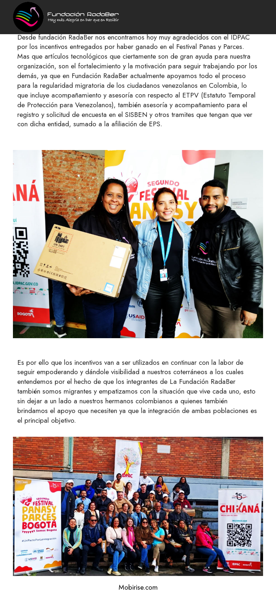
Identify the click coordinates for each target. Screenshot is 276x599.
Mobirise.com (138, 587)
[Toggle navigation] (258, 2)
